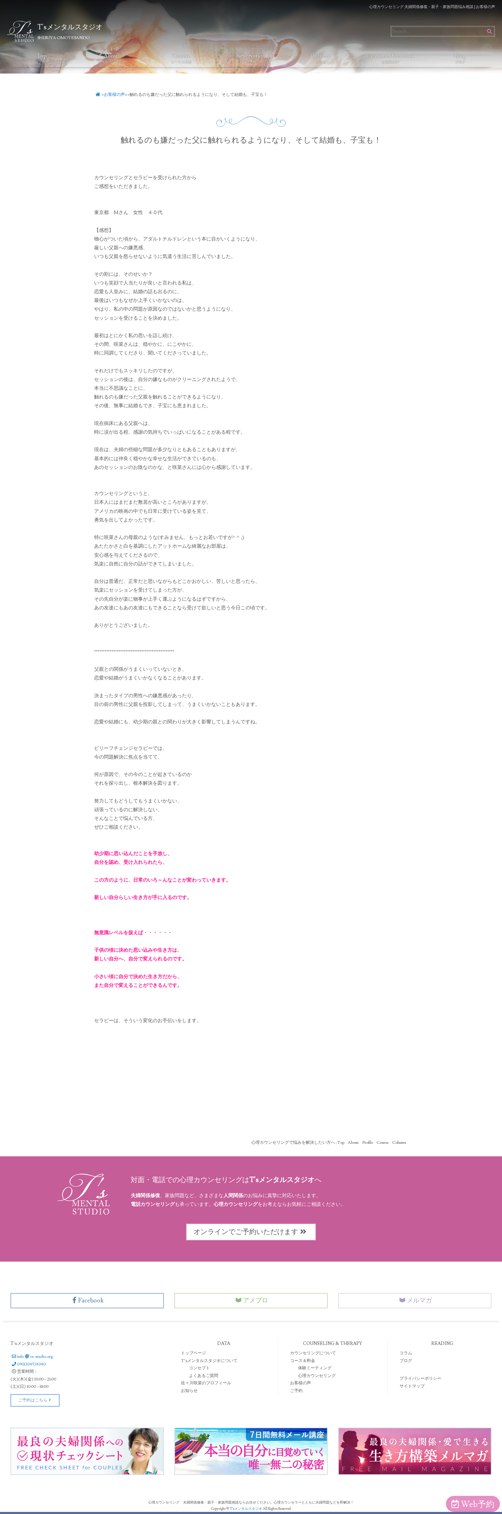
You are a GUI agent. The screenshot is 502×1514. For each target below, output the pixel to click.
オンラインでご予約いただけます (251, 1232)
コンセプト (199, 1368)
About (112, 58)
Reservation (250, 58)
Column (320, 58)
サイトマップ (412, 1386)
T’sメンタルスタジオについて (209, 1360)
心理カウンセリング (317, 1375)
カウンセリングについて (313, 1353)
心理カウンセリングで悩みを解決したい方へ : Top (297, 1142)
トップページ (193, 1353)
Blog (460, 58)
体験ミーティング (315, 1368)
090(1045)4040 (28, 1364)
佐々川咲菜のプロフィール (206, 1383)
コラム (406, 1353)
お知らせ (189, 1390)
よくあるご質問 (203, 1375)
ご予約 (296, 1390)
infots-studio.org (31, 1356)
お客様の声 (114, 94)
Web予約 (472, 1504)
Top (41, 58)
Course (181, 58)
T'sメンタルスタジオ (246, 1508)
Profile (367, 1142)
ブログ (406, 1360)
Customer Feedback (390, 58)
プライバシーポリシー (420, 1378)
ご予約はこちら (35, 1400)
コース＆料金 (302, 1360)
